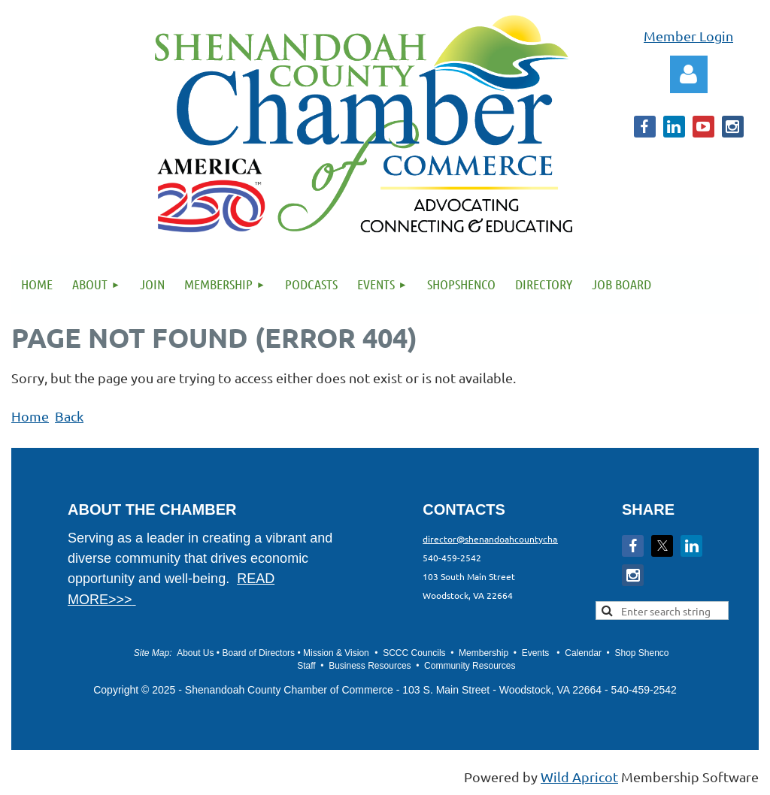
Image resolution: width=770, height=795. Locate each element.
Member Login (688, 36)
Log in (689, 74)
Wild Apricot (579, 776)
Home (30, 416)
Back (69, 416)
